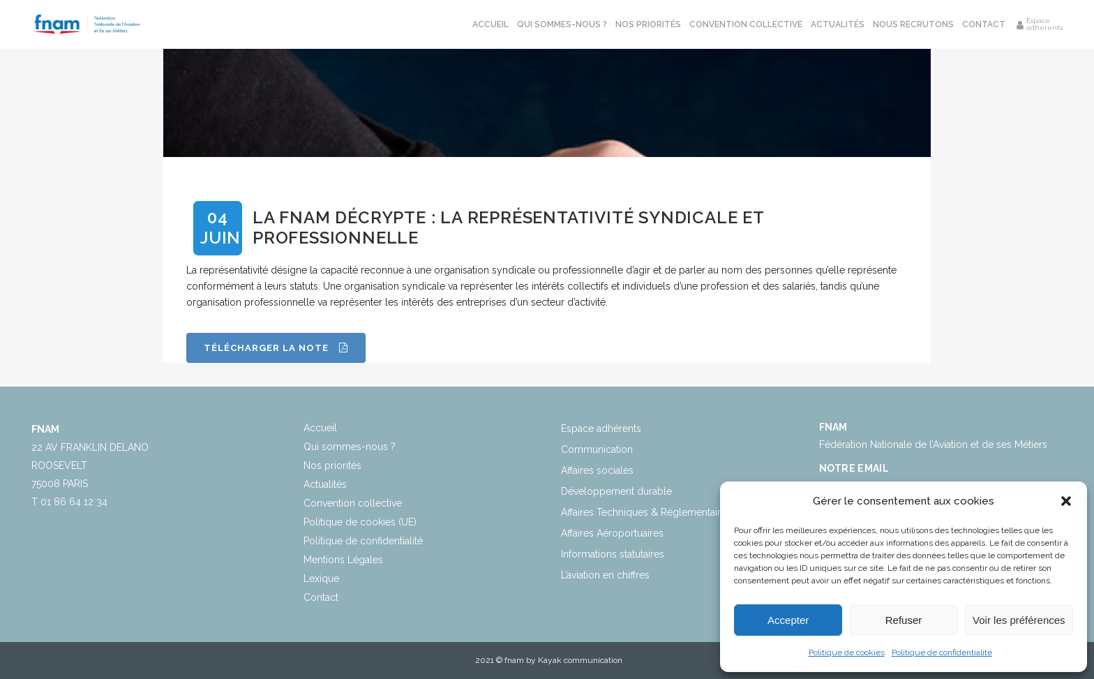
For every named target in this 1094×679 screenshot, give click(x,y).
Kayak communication (580, 660)
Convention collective (353, 503)
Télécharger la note (276, 348)
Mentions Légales (343, 559)
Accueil (320, 427)
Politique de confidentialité (942, 652)
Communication (597, 449)
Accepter (788, 620)
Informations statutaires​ (612, 554)
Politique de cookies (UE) (360, 522)
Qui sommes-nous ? (350, 446)
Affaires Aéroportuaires (612, 533)
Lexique (321, 578)
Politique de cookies (847, 652)
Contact (321, 597)
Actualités (325, 484)
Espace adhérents (601, 428)
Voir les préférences (1019, 620)
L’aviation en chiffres (605, 575)
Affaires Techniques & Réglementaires (646, 512)
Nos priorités (332, 465)
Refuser (903, 620)
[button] (1066, 501)
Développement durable (616, 491)
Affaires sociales (597, 470)
